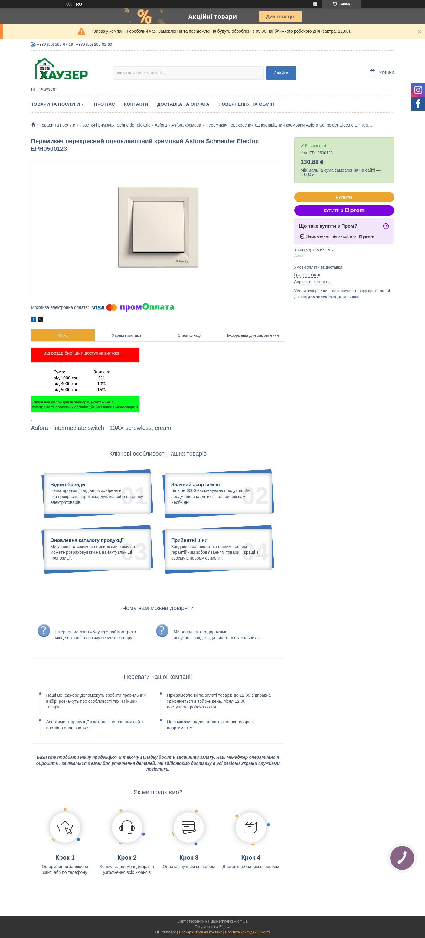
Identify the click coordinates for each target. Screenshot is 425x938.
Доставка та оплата (183, 104)
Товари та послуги (55, 104)
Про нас (104, 104)
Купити (344, 197)
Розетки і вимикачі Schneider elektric (115, 125)
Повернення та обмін (246, 104)
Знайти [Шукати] (281, 73)
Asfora (161, 125)
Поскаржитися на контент (200, 932)
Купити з (344, 210)
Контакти (136, 104)
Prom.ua (240, 921)
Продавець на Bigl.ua (212, 927)
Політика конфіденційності (247, 932)
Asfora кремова (186, 125)
